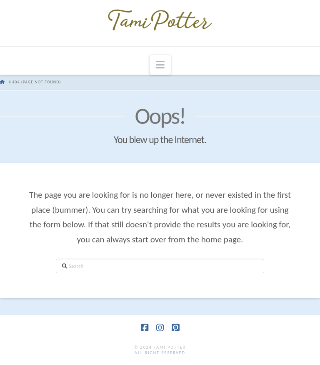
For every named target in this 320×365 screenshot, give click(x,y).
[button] (160, 65)
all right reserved (160, 352)
